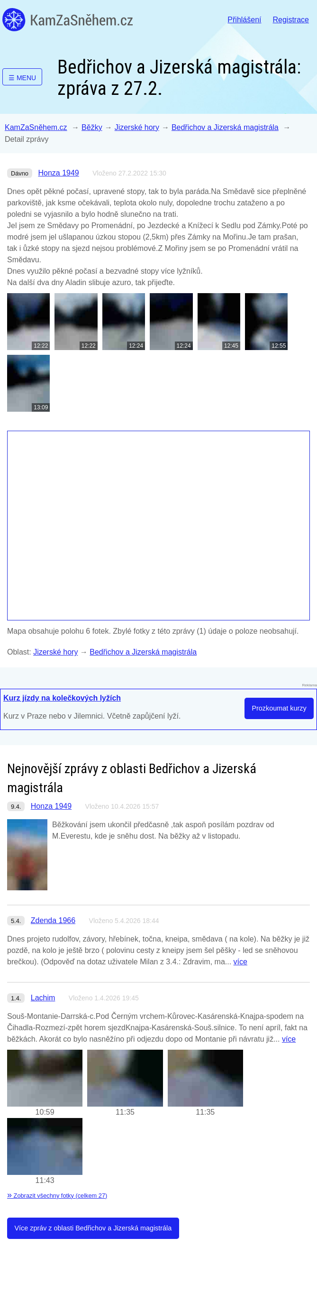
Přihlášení (244, 20)
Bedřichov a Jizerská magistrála (225, 127)
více (240, 962)
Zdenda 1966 (53, 920)
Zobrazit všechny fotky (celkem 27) (57, 1195)
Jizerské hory (137, 127)
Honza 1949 (58, 173)
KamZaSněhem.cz (67, 20)
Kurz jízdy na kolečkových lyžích (62, 698)
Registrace (291, 20)
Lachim (43, 998)
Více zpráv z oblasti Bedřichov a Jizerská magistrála (93, 1228)
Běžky (92, 127)
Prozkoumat (279, 708)
